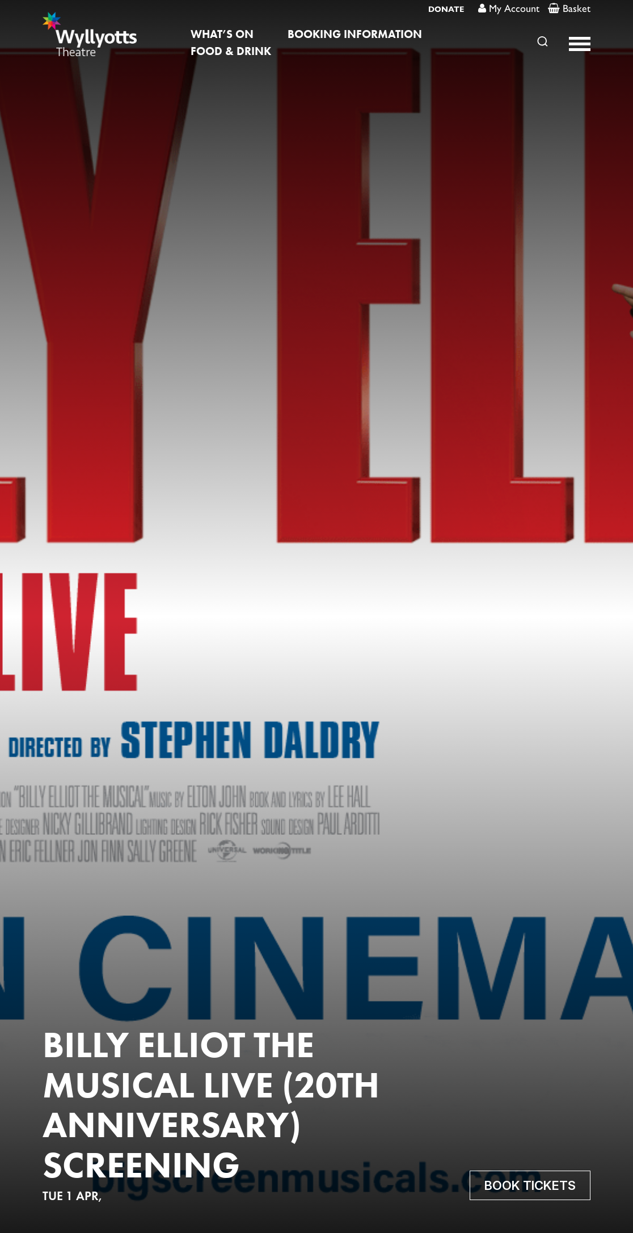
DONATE (446, 9)
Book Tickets (530, 1185)
